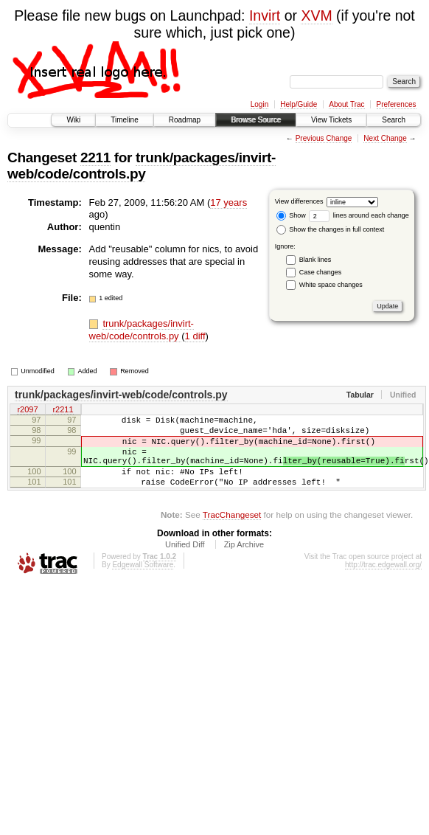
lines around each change (359, 215)
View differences (299, 201)
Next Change (384, 138)
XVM (316, 15)
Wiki (73, 120)
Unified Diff (185, 562)
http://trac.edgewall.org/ (383, 582)
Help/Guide (298, 104)
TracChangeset (232, 532)
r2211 (62, 410)
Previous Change (324, 138)
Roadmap (184, 120)
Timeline (124, 120)
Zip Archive (244, 562)
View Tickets (331, 120)
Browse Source (256, 120)
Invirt (264, 15)
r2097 (27, 410)
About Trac (346, 104)
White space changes (331, 284)
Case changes (320, 272)
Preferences (396, 104)
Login (259, 104)
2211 (95, 157)
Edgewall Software (142, 582)
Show (291, 215)
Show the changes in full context (330, 229)
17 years (228, 202)
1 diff (195, 336)
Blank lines (315, 259)
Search (393, 120)
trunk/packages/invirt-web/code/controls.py (141, 165)
